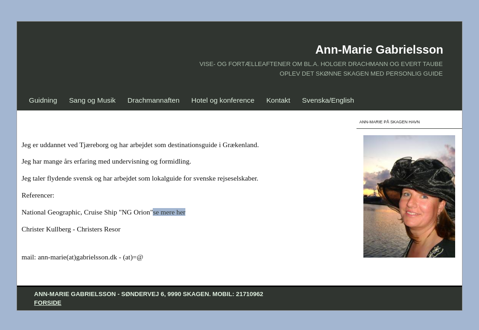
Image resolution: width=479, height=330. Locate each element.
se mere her (169, 212)
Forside (47, 302)
